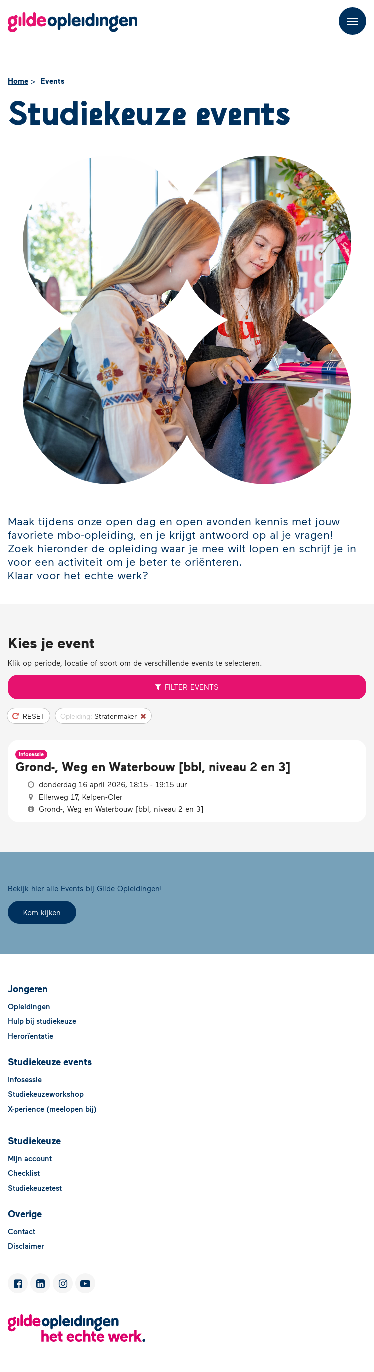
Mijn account (30, 1158)
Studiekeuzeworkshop (46, 1094)
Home (18, 81)
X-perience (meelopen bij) (52, 1109)
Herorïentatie (30, 1036)
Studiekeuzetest (35, 1188)
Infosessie (25, 1079)
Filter (187, 687)
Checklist (24, 1173)
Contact (21, 1231)
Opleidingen (29, 1006)
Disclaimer (26, 1246)
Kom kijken (42, 912)
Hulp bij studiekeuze (42, 1021)
